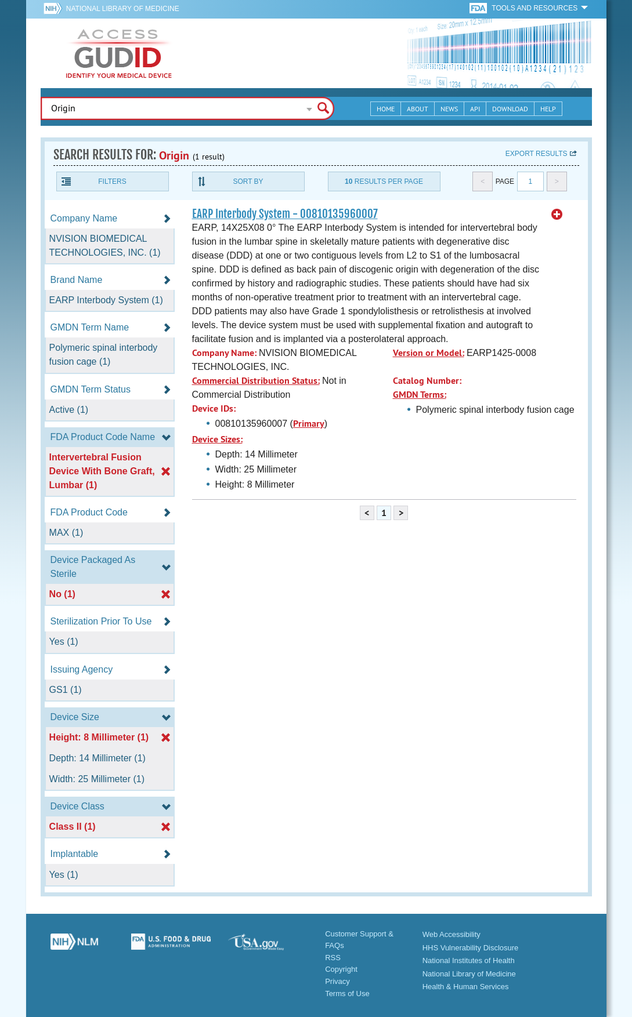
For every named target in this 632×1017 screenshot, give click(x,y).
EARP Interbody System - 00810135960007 (285, 214)
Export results (536, 154)
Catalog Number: (427, 381)
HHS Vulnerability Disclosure (470, 947)
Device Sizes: (217, 439)
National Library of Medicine (122, 9)
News (449, 108)
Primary (308, 423)
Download (510, 108)
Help (548, 108)
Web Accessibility (451, 934)
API (475, 108)
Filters (112, 181)
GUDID (119, 53)
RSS (333, 957)
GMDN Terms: (419, 394)
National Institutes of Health (468, 960)
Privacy (337, 981)
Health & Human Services (465, 986)
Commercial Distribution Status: (256, 381)
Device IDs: (214, 408)
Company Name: (224, 353)
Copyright (341, 969)
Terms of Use (347, 993)
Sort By (248, 181)
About (417, 108)
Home (386, 108)
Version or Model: (428, 353)
